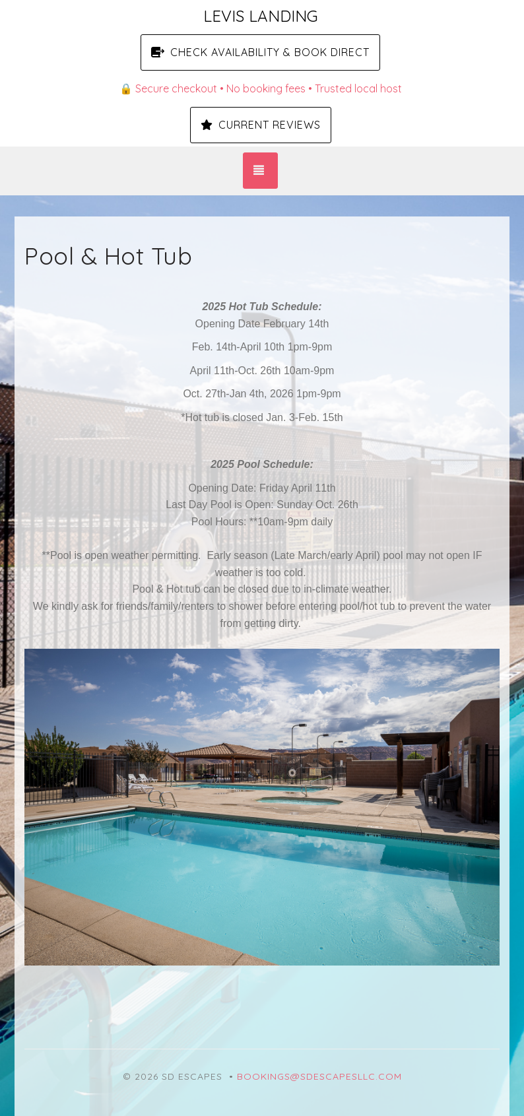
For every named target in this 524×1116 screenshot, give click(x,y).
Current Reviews (261, 124)
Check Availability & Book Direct (260, 52)
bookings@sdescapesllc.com (319, 1076)
